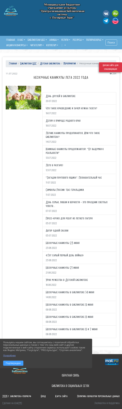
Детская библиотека (50, 63)
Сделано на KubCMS (12, 403)
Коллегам (51, 45)
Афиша (53, 39)
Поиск (111, 42)
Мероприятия (70, 63)
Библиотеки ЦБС (36, 39)
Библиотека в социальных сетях (70, 386)
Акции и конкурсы (16, 45)
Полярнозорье (94, 39)
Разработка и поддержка (107, 403)
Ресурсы (77, 39)
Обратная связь (70, 375)
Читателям (36, 45)
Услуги (64, 39)
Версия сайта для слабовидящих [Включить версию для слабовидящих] (110, 67)
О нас (20, 39)
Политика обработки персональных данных (98, 396)
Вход (43, 396)
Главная (12, 63)
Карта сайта (61, 396)
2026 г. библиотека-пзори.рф (16, 396)
